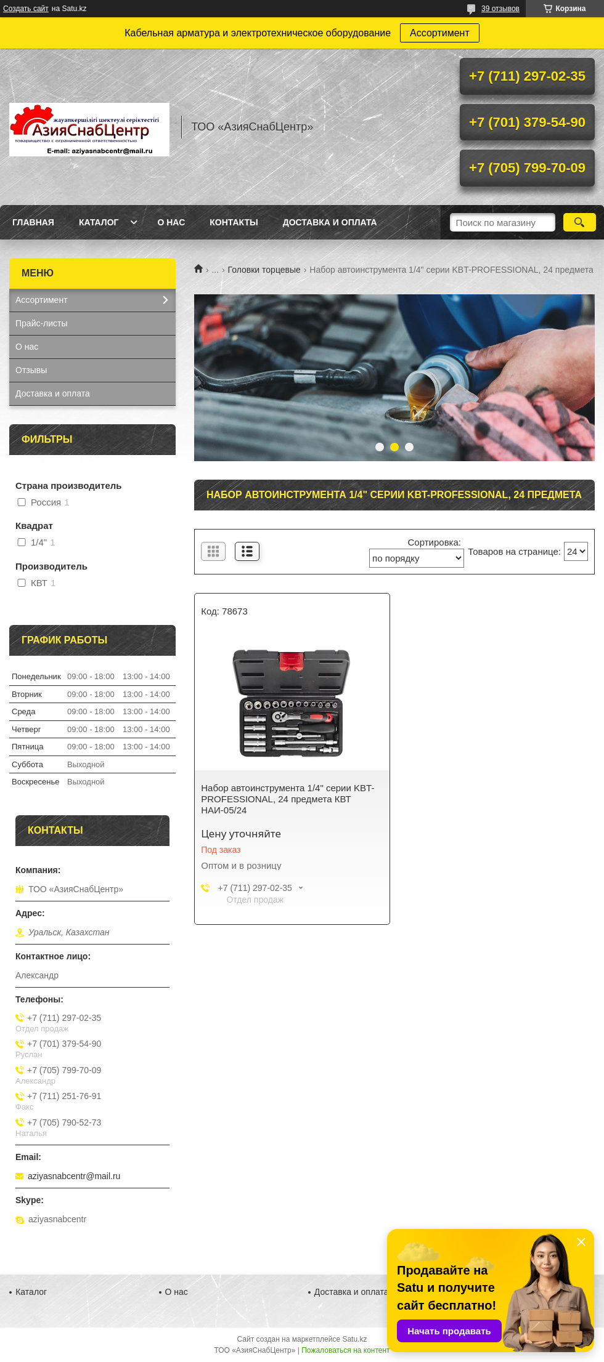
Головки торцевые (264, 270)
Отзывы (31, 370)
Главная (33, 222)
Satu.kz (354, 1339)
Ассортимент (440, 33)
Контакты (234, 222)
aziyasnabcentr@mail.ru (74, 1176)
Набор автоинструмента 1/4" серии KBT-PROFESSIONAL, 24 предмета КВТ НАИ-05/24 (287, 799)
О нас (171, 222)
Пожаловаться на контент (345, 1350)
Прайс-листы (41, 323)
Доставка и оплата (330, 222)
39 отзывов (500, 8)
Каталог (99, 222)
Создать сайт (26, 8)
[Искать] (579, 222)
